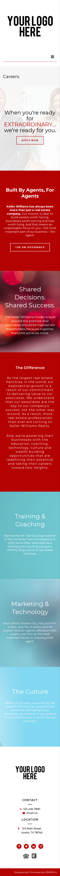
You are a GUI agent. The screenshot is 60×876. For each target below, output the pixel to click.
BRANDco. (51, 872)
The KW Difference (30, 247)
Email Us (30, 813)
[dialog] (52, 56)
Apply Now (30, 140)
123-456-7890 (30, 809)
